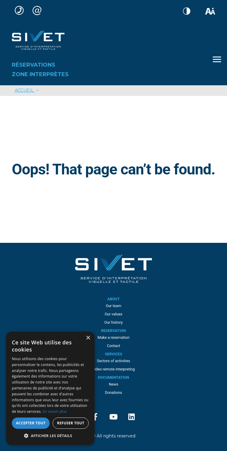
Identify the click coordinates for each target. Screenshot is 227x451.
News (113, 384)
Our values (113, 314)
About (113, 299)
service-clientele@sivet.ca (38, 10)
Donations (113, 392)
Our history (113, 322)
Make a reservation (113, 337)
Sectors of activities (113, 361)
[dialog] (50, 388)
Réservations (33, 65)
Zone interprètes (40, 74)
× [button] (88, 338)
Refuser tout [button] (70, 423)
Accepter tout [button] (31, 423)
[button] (50, 436)
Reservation (113, 330)
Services (113, 354)
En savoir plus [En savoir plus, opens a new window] (55, 411)
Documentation (113, 377)
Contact (113, 346)
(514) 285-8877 (21, 10)
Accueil (25, 90)
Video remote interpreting (113, 369)
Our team (113, 306)
